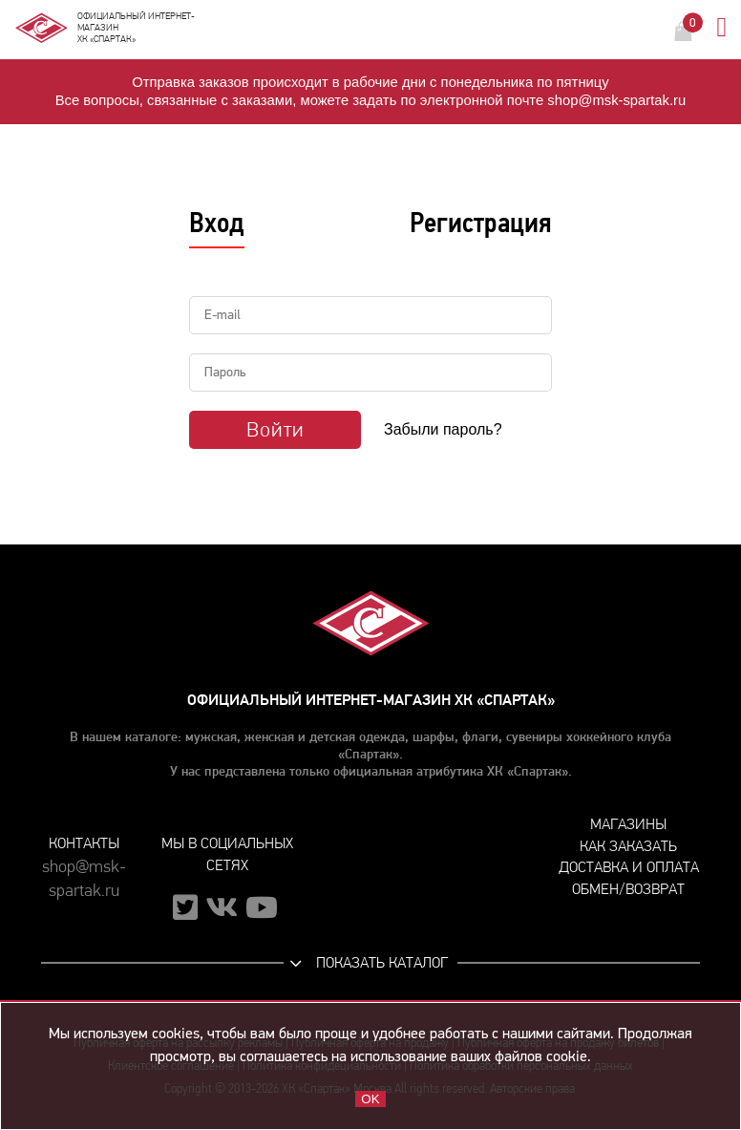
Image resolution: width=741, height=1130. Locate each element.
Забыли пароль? (443, 429)
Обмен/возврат (628, 889)
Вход (216, 222)
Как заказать (628, 846)
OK (370, 1099)
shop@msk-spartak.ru (84, 879)
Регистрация (481, 222)
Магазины (628, 824)
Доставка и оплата (629, 867)
